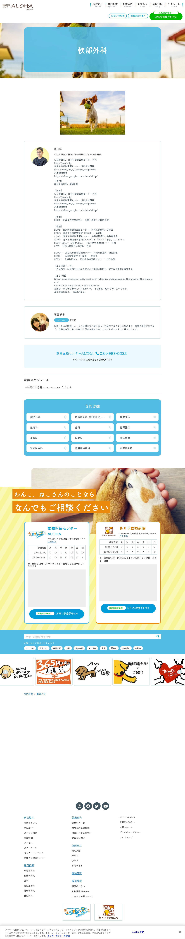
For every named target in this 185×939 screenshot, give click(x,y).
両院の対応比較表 (80, 827)
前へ (5, 672)
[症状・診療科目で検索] (89, 636)
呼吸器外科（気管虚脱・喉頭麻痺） (94, 417)
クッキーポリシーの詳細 (58, 935)
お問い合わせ (117, 15)
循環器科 (125, 427)
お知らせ (143, 5)
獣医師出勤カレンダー (35, 857)
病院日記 (158, 5)
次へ (179, 672)
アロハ (75, 860)
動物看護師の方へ (80, 891)
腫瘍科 (34, 427)
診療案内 (128, 5)
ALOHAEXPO (127, 817)
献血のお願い (78, 837)
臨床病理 (125, 438)
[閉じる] (180, 931)
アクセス (52, 541)
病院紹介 (98, 5)
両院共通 (76, 850)
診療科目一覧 (78, 822)
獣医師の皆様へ (138, 15)
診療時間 (28, 837)
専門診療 (113, 5)
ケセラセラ (77, 865)
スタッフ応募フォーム (83, 896)
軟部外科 (125, 417)
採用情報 (77, 881)
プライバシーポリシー (130, 832)
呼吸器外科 (29, 870)
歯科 (77, 427)
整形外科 (35, 417)
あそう (75, 855)
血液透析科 (126, 448)
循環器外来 (29, 890)
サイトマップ (126, 837)
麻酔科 (79, 438)
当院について (30, 822)
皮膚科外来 (29, 875)
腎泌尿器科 (36, 448)
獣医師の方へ (78, 886)
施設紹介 (28, 827)
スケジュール (30, 847)
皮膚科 (34, 438)
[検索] (158, 636)
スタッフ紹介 (30, 832)
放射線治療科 (82, 448)
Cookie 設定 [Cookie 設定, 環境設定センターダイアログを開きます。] (138, 931)
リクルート (174, 5)
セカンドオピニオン (81, 832)
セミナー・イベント (34, 852)
